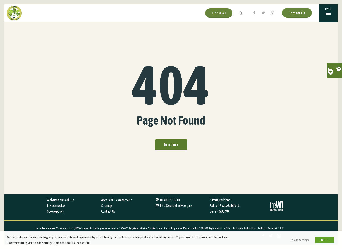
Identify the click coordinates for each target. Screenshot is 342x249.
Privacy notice (56, 206)
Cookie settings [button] (299, 240)
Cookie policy (55, 211)
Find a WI (219, 13)
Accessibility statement (116, 200)
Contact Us (297, 13)
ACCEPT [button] (325, 240)
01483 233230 (170, 200)
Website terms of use (60, 200)
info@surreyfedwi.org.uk (176, 206)
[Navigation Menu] (328, 13)
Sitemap (106, 206)
